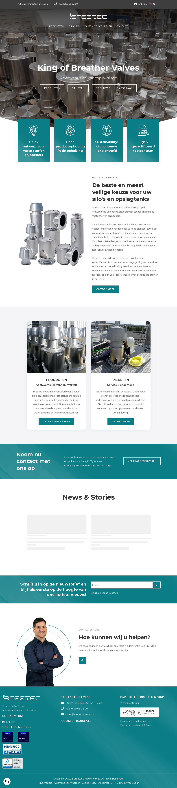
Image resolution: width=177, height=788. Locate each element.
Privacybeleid (45, 782)
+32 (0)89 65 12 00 (76, 708)
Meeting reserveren (142, 461)
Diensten (78, 88)
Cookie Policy (89, 782)
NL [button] (152, 3)
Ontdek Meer (105, 289)
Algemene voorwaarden (67, 782)
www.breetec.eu (129, 702)
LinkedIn (10, 721)
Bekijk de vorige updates (104, 592)
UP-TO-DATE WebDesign (125, 782)
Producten (52, 88)
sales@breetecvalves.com (79, 714)
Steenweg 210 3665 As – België (84, 702)
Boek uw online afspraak (114, 88)
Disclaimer (103, 782)
